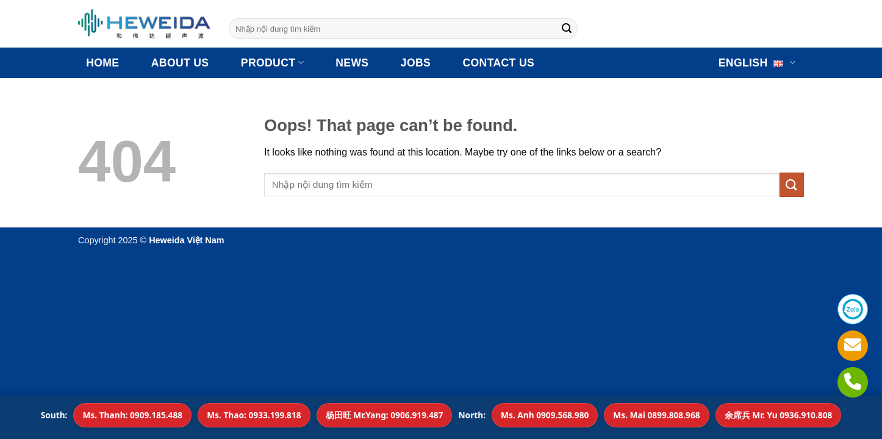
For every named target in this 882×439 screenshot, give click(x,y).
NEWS (351, 63)
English (757, 63)
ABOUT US (180, 63)
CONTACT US (499, 63)
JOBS (416, 63)
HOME (102, 63)
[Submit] (566, 28)
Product (272, 63)
